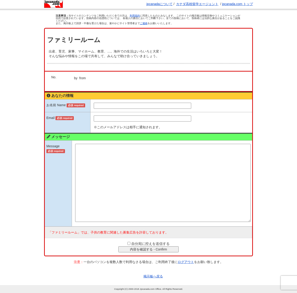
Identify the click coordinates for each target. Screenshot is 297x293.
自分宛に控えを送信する (150, 244)
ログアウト (186, 262)
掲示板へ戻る (153, 276)
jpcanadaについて (159, 4)
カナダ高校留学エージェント (197, 4)
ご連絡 (144, 23)
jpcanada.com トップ (237, 4)
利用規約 (135, 15)
